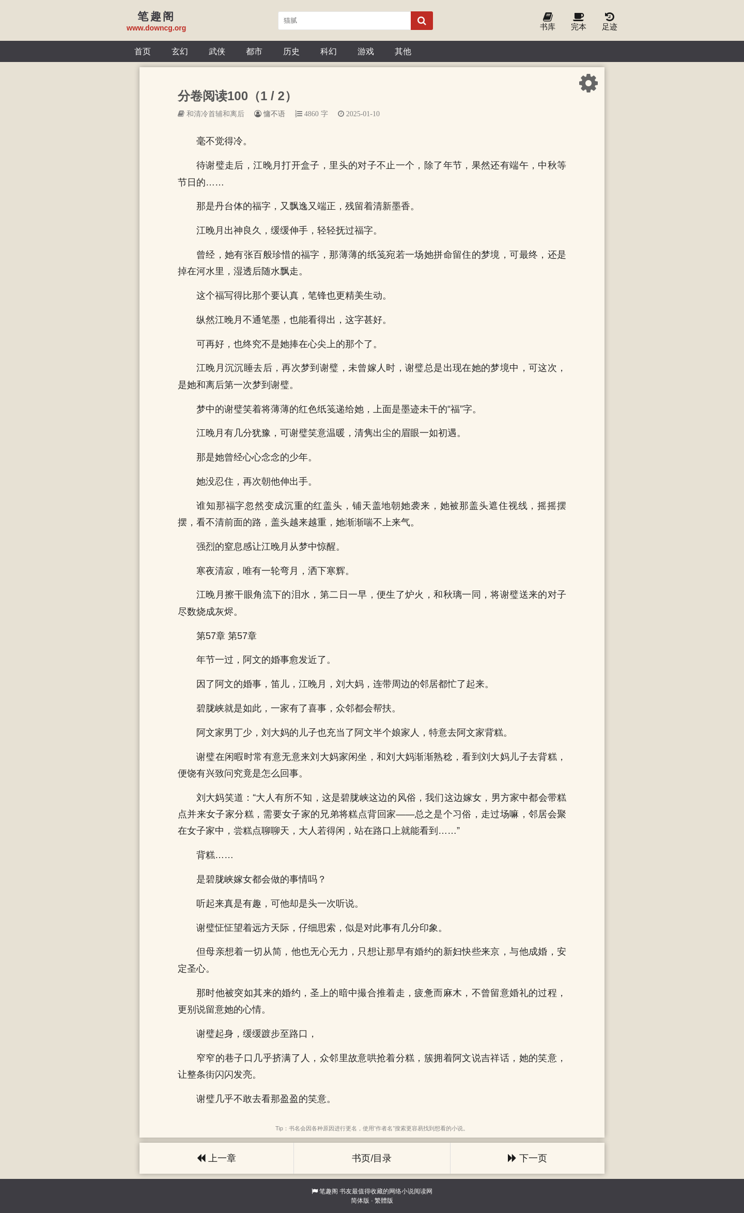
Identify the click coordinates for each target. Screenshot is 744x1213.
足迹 (609, 22)
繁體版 (384, 1200)
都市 (254, 51)
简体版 (360, 1200)
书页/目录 (372, 1158)
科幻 (328, 51)
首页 (142, 51)
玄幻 (180, 51)
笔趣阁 (328, 1191)
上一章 (216, 1158)
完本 (578, 22)
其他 (403, 51)
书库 (547, 22)
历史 (291, 51)
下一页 (527, 1158)
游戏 (366, 51)
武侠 (217, 51)
